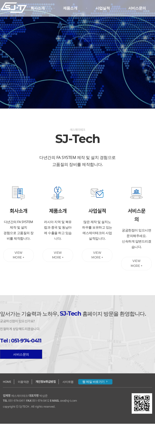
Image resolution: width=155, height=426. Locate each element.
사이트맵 (68, 384)
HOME (7, 384)
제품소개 (70, 8)
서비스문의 (137, 8)
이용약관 (23, 384)
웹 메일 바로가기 (95, 384)
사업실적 (103, 8)
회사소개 (38, 8)
